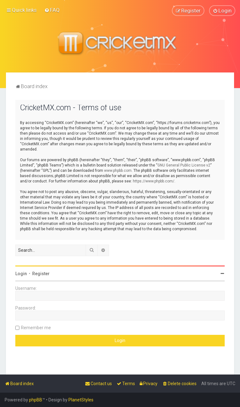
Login (21, 273)
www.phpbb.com (118, 170)
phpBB (35, 399)
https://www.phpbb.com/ (153, 181)
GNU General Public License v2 (184, 165)
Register (41, 273)
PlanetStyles (80, 399)
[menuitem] (52, 10)
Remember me (36, 327)
